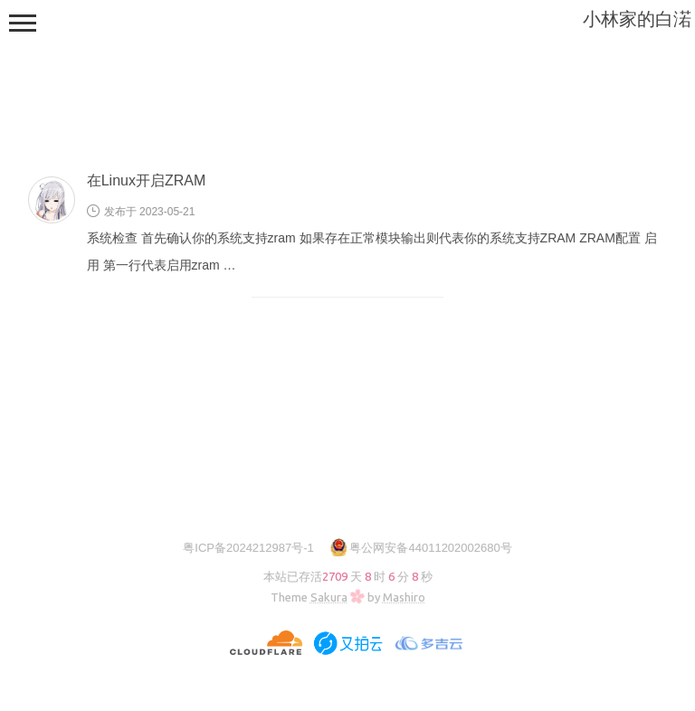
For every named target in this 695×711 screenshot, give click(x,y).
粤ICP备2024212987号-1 (248, 547)
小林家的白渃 (637, 19)
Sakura (329, 597)
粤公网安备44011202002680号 (430, 547)
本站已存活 (348, 576)
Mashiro (404, 597)
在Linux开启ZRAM (146, 180)
